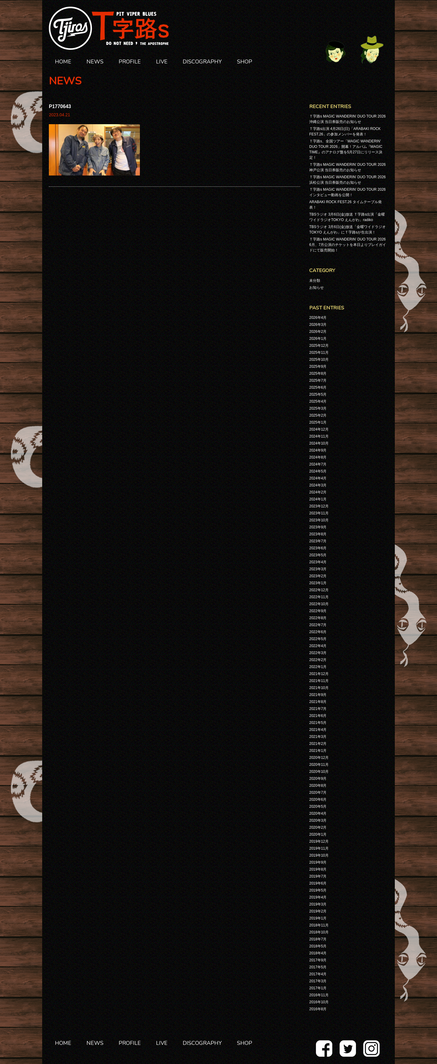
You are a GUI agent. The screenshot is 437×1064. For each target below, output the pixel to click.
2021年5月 (318, 723)
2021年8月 (318, 702)
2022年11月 (319, 597)
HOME (63, 61)
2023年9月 (318, 527)
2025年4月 (318, 401)
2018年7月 (318, 939)
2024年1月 (318, 499)
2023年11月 (319, 513)
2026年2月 (318, 331)
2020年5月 (318, 806)
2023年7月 (318, 541)
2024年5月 (318, 471)
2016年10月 (319, 1002)
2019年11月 (319, 848)
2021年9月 (318, 695)
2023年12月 (319, 506)
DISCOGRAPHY (202, 61)
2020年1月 (318, 834)
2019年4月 (318, 897)
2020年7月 (318, 792)
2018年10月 (319, 932)
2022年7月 (318, 625)
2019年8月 (318, 869)
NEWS (94, 61)
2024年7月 (318, 464)
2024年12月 (319, 429)
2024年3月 (318, 485)
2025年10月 (319, 359)
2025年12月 (319, 345)
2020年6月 (318, 799)
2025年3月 (318, 408)
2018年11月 (319, 925)
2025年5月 (318, 394)
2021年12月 (319, 674)
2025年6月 (318, 387)
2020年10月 (319, 771)
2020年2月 (318, 827)
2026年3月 (318, 324)
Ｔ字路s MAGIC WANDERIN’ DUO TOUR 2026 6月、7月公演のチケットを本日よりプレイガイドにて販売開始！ (347, 244)
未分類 (314, 280)
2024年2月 (318, 492)
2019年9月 (318, 862)
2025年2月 (318, 415)
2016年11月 (319, 995)
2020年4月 (318, 813)
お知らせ (316, 287)
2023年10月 (319, 520)
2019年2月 (318, 911)
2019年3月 (318, 904)
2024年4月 (318, 478)
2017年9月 (318, 960)
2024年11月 (319, 436)
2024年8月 (318, 457)
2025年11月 (319, 352)
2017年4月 (318, 974)
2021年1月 (318, 751)
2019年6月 (318, 883)
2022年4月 (318, 646)
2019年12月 (319, 841)
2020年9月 (318, 778)
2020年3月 (318, 820)
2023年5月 (318, 555)
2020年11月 (319, 764)
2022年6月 (318, 632)
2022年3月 (318, 653)
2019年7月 (318, 876)
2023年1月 (318, 583)
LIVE (162, 61)
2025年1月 (318, 422)
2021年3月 (318, 737)
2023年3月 (318, 569)
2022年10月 (319, 604)
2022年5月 (318, 639)
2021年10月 (319, 688)
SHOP (244, 61)
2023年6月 (318, 548)
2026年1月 (318, 338)
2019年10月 (319, 855)
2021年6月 (318, 716)
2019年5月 (318, 890)
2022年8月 (318, 618)
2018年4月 (318, 953)
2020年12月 (319, 757)
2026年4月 (318, 317)
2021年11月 (319, 681)
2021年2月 (318, 744)
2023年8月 (318, 534)
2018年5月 (318, 946)
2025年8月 (318, 373)
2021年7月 (318, 709)
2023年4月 (318, 562)
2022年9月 (318, 611)
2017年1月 (318, 988)
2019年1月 (318, 918)
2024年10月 (319, 443)
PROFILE (130, 61)
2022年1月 (318, 667)
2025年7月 (318, 380)
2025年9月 (318, 366)
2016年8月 (318, 1009)
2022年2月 (318, 660)
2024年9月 (318, 450)
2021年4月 (318, 730)
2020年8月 (318, 785)
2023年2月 (318, 576)
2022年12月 (319, 590)
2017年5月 (318, 967)
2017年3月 (318, 981)
